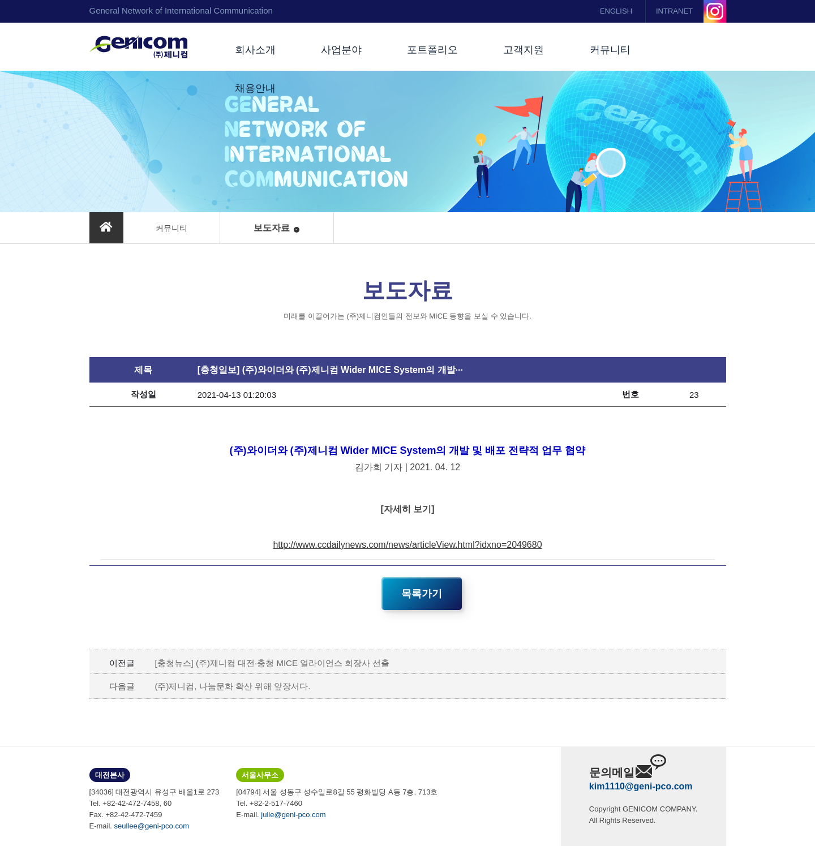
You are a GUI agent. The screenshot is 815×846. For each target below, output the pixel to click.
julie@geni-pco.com (293, 814)
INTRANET (674, 11)
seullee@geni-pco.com (151, 826)
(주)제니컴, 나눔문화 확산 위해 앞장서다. (232, 686)
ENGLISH (616, 11)
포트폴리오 (432, 49)
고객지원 (523, 49)
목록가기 (421, 593)
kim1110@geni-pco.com (641, 786)
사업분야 (341, 49)
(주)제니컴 (138, 47)
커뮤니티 (610, 49)
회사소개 (255, 49)
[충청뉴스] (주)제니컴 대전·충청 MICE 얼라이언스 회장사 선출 (272, 663)
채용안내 (255, 88)
